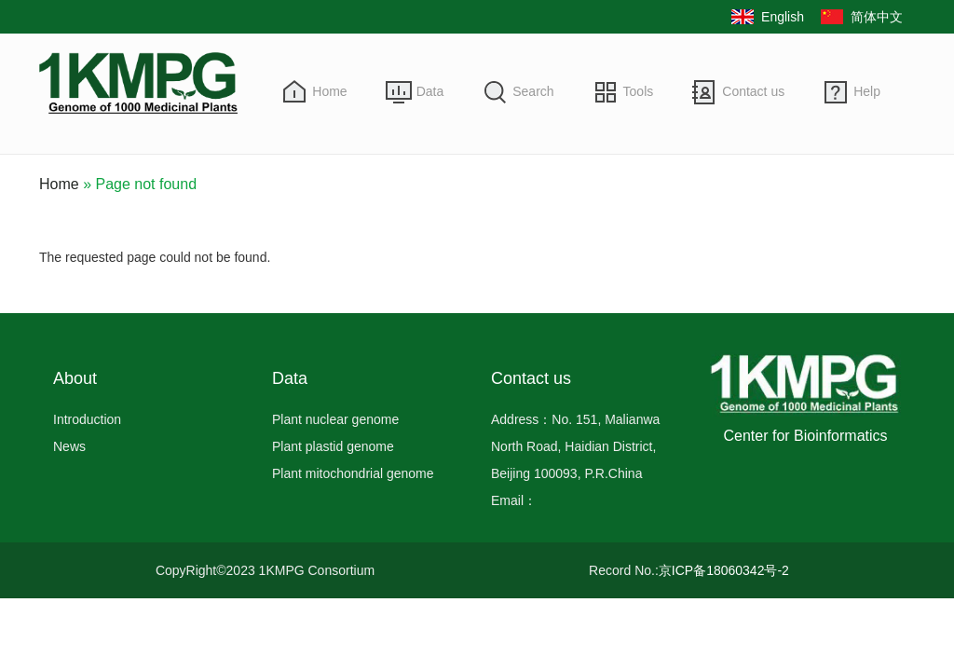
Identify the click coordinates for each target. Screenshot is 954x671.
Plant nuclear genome (335, 419)
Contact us (753, 91)
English (782, 16)
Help (866, 91)
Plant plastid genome (333, 446)
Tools (638, 91)
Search (532, 91)
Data (430, 91)
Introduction (87, 419)
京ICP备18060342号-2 (724, 570)
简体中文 (877, 16)
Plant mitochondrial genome (353, 473)
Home (329, 91)
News (69, 446)
